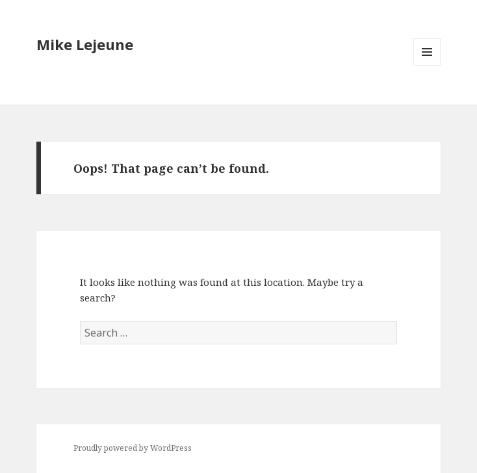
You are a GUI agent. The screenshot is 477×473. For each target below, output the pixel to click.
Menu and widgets (427, 65)
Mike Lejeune (84, 44)
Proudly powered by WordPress (132, 448)
